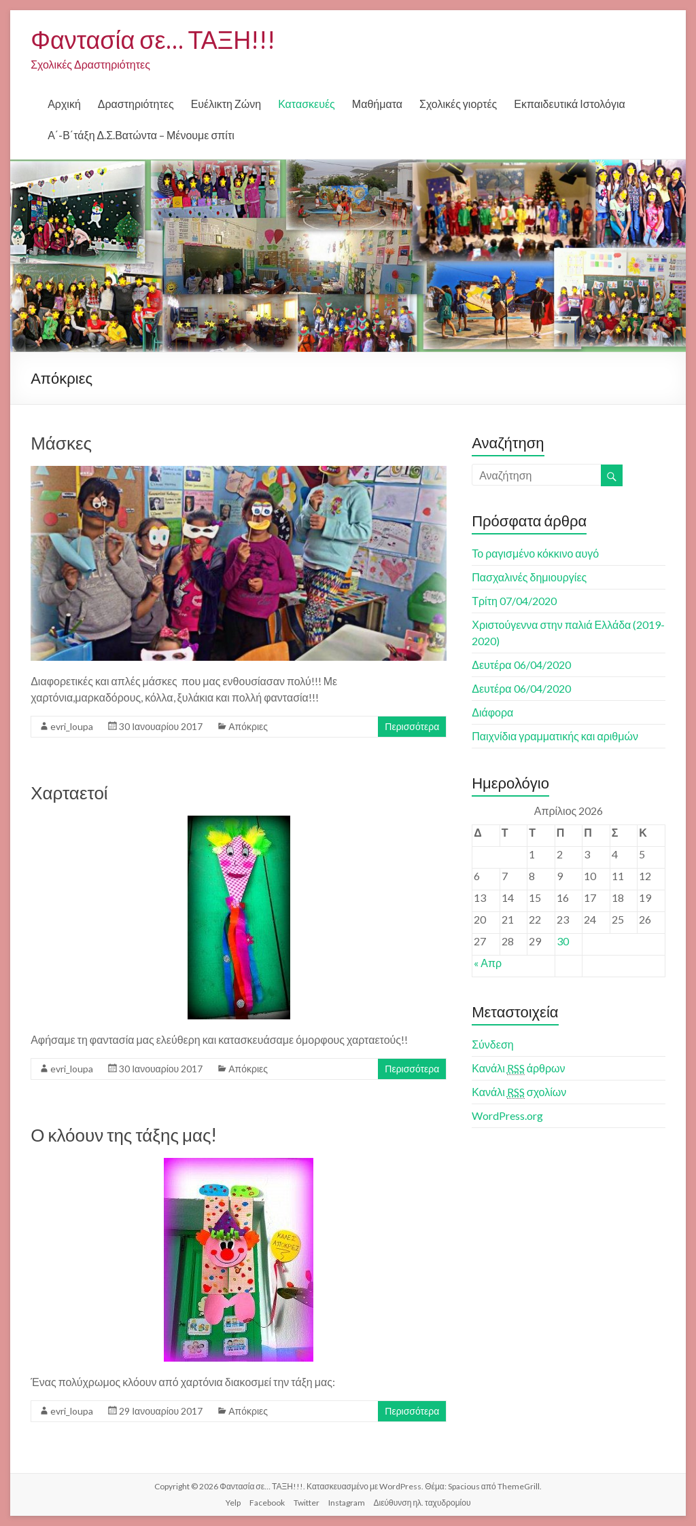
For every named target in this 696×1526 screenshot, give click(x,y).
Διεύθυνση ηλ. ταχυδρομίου (422, 1502)
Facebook (267, 1502)
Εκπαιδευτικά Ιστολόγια (569, 103)
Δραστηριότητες (136, 103)
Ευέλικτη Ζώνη (226, 103)
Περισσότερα (412, 726)
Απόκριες (248, 726)
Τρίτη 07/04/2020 (514, 600)
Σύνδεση (492, 1044)
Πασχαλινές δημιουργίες (529, 576)
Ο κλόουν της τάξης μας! (124, 1135)
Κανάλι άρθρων (518, 1068)
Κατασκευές (306, 103)
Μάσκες (61, 443)
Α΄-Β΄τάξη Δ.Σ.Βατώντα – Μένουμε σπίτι (141, 134)
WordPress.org (507, 1115)
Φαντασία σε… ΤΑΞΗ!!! (153, 39)
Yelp (233, 1502)
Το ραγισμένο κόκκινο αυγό (535, 553)
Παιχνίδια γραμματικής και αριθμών (555, 735)
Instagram (346, 1502)
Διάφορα (492, 712)
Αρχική (64, 103)
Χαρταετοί (69, 792)
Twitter (306, 1502)
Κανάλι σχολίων (519, 1092)
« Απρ (488, 962)
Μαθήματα (377, 103)
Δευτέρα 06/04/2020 (521, 664)
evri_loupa (71, 726)
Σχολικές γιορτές (458, 103)
